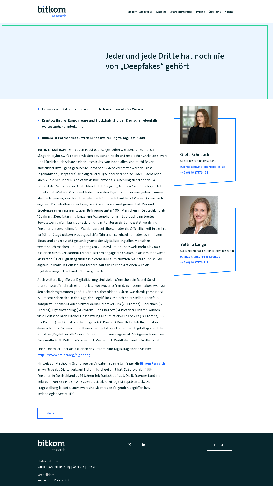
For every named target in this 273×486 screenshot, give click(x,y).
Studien (42, 467)
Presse (91, 467)
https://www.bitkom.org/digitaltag (63, 355)
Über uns (79, 467)
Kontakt (219, 445)
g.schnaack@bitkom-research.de (202, 167)
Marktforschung (60, 467)
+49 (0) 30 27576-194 (194, 173)
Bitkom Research (152, 363)
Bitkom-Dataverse (140, 12)
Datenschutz (62, 480)
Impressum (44, 480)
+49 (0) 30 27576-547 (194, 262)
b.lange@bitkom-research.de (200, 257)
